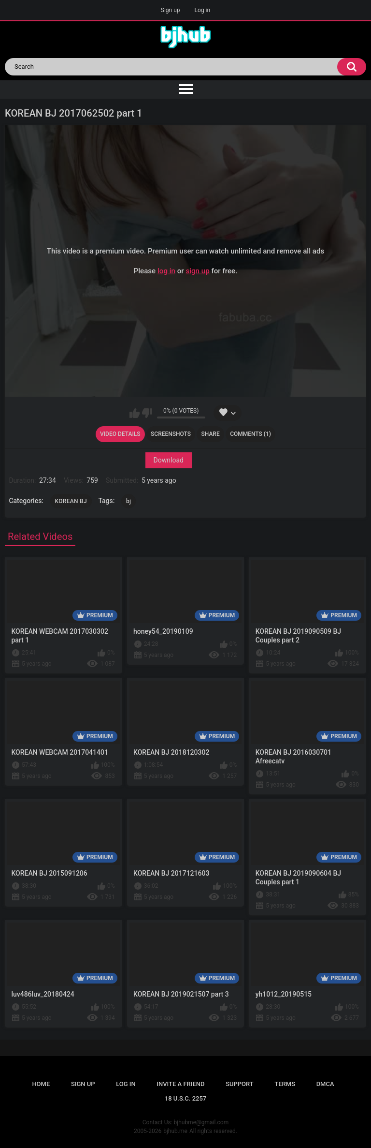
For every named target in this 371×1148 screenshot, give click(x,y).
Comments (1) (250, 434)
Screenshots (171, 434)
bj (128, 501)
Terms (284, 1084)
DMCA (325, 1084)
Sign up (170, 10)
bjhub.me (175, 1131)
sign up (197, 270)
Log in (203, 10)
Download (169, 460)
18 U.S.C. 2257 (186, 1098)
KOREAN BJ (71, 501)
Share (210, 434)
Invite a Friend (180, 1084)
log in (166, 270)
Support (240, 1084)
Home (41, 1084)
